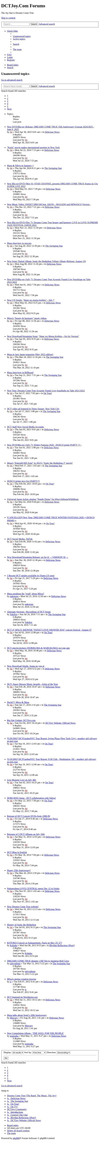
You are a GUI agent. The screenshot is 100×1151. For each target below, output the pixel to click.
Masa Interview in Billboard (20, 372)
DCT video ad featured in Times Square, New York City (33, 409)
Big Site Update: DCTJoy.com (21, 720)
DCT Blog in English (17, 852)
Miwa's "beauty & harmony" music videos (27, 318)
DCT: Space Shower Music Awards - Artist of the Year (32, 684)
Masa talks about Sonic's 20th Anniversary (27, 1015)
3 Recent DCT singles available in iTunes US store (30, 575)
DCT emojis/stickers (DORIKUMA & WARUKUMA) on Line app (38, 648)
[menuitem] (22, 36)
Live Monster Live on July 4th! (21, 780)
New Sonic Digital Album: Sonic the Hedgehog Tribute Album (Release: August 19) (46, 261)
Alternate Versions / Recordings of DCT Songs (29, 612)
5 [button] (7, 106)
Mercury (14, 1018)
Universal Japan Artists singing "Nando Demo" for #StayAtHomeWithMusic (43, 499)
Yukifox (13, 614)
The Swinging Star (53, 168)
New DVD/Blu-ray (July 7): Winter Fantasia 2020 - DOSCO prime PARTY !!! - (44, 445)
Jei (11, 132)
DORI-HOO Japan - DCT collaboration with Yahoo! (31, 798)
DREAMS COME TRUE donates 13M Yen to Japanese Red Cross (38, 961)
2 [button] (7, 98)
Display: (13, 1052)
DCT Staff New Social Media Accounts (25, 427)
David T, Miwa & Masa (18, 702)
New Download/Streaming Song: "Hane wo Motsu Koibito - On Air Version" (43, 336)
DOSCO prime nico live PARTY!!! (23, 481)
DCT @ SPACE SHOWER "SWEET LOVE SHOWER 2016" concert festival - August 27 (49, 630)
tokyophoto (15, 963)
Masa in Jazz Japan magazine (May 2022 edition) (30, 354)
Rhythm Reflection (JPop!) (62, 945)
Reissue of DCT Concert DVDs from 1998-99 (28, 816)
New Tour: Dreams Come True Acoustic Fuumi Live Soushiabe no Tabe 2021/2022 (46, 390)
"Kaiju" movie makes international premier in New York (33, 147)
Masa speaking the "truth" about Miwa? (25, 593)
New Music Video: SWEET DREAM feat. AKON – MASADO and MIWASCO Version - (49, 204)
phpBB (16, 1138)
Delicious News (52, 132)
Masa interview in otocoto (19, 243)
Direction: (58, 1052)
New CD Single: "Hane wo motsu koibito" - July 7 (30, 300)
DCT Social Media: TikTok (20, 539)
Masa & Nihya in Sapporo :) (20, 165)
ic (11, 981)
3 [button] (7, 101)
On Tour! (47, 393)
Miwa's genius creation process (21, 979)
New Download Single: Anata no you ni (25, 666)
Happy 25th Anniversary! (19, 870)
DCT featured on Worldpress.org (22, 997)
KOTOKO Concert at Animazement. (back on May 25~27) (34, 943)
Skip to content (8, 18)
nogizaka (14, 1036)
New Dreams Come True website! (23, 906)
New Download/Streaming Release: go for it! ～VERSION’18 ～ (37, 557)
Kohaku (13, 945)
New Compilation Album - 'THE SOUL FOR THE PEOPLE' (35, 1033)
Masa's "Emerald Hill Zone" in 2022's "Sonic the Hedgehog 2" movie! (40, 463)
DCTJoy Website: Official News (60, 723)
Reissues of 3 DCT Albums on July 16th (26, 834)
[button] (9, 109)
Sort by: (35, 1052)
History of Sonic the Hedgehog (21, 924)
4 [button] (7, 103)
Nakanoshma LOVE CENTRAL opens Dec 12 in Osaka (33, 888)
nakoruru (14, 596)
